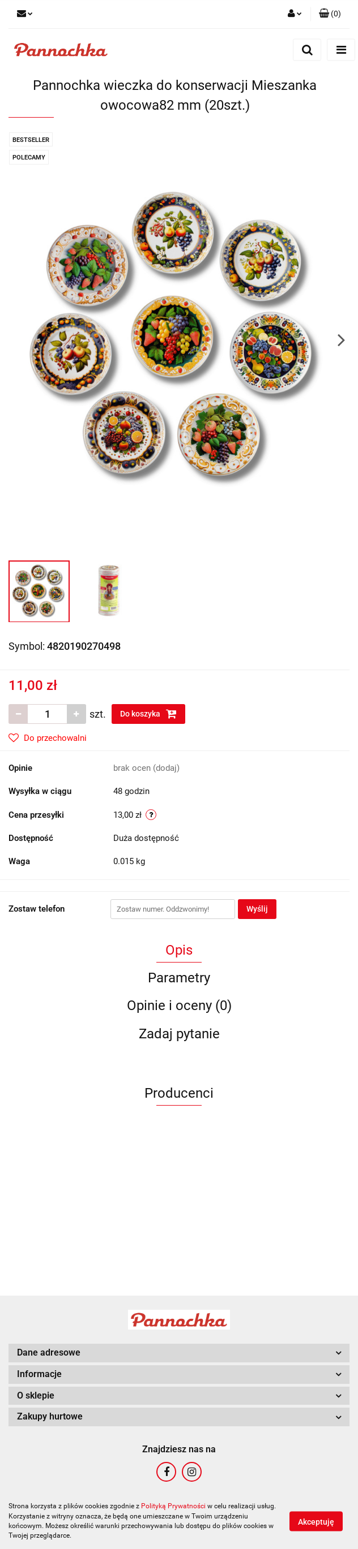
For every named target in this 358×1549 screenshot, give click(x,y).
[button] (330, 14)
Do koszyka (148, 713)
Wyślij (257, 908)
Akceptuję (316, 1521)
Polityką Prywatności (173, 1506)
